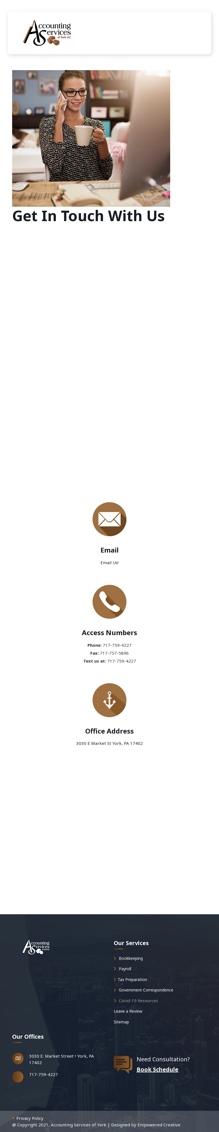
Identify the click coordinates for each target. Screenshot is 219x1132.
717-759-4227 (43, 1074)
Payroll (122, 968)
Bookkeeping (128, 958)
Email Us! (109, 562)
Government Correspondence (143, 990)
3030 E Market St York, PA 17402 (109, 743)
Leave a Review (128, 1011)
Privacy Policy (29, 1118)
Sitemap (121, 1022)
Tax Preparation (130, 979)
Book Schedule (157, 1069)
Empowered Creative (158, 1124)
